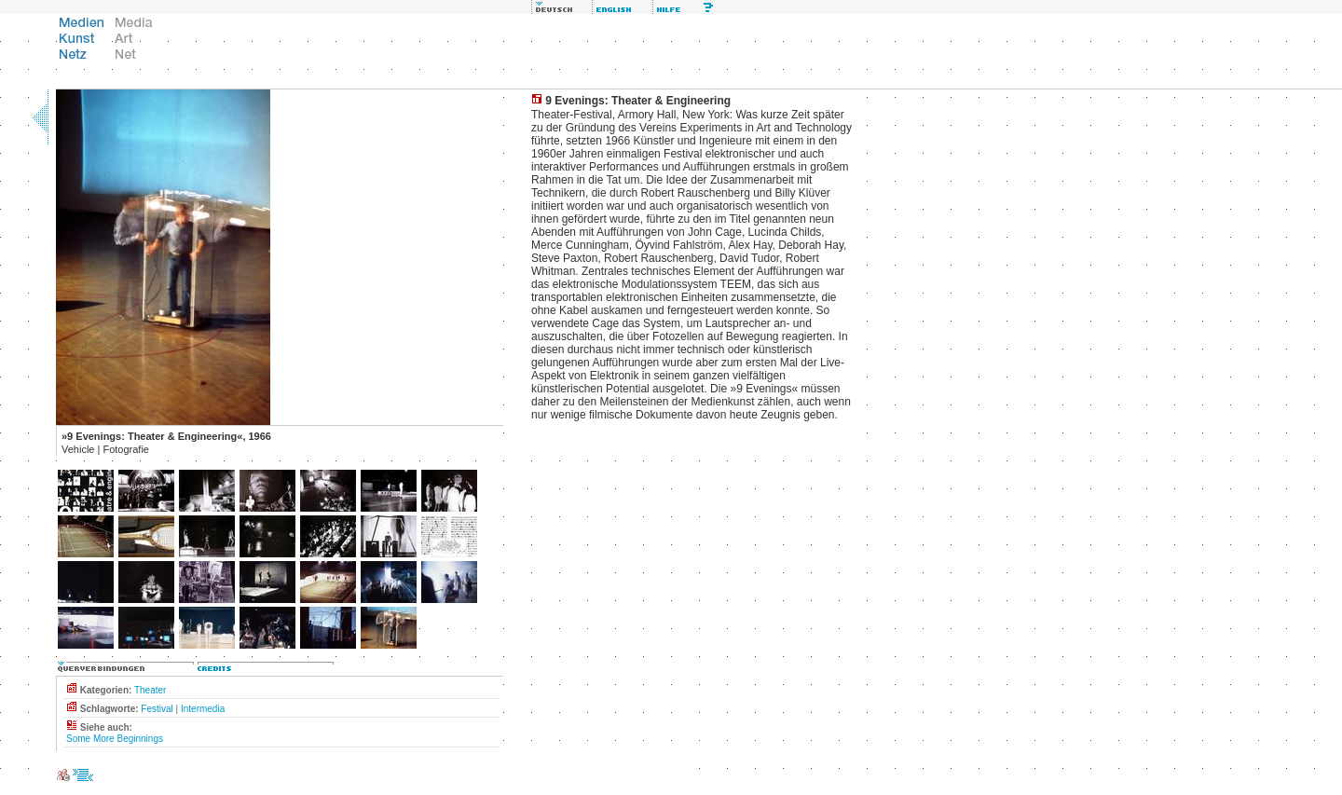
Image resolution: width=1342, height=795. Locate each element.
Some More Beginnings (114, 738)
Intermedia (203, 709)
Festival (156, 709)
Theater (150, 690)
